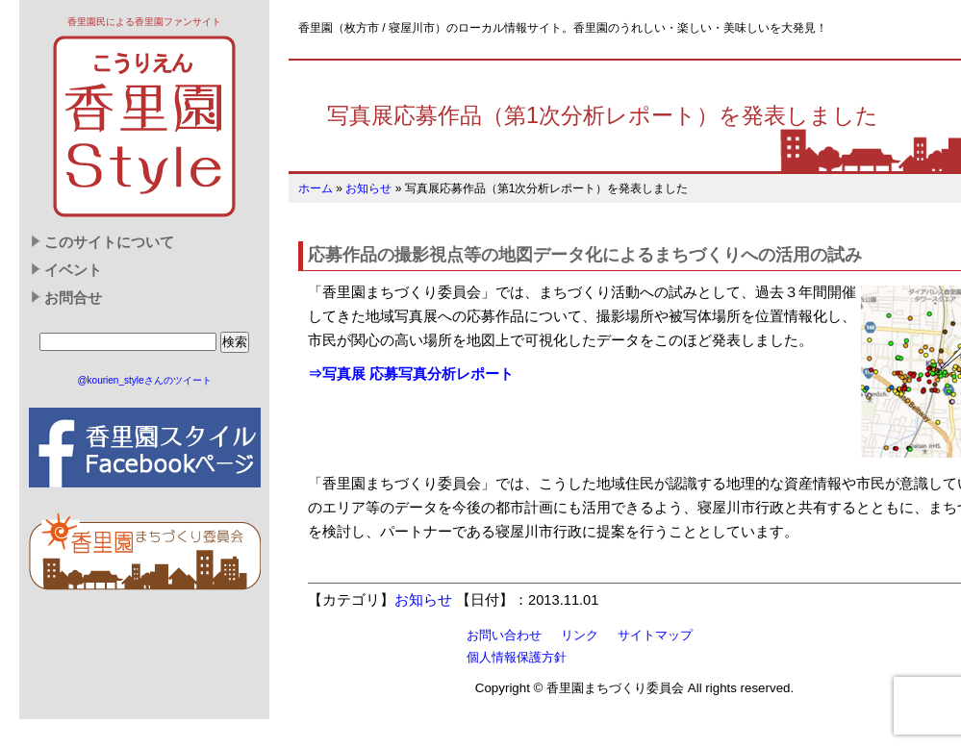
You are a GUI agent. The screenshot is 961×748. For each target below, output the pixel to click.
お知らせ (368, 188)
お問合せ (73, 298)
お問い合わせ (504, 635)
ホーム (315, 188)
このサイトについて (109, 242)
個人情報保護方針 (517, 657)
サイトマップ (655, 635)
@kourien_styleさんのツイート (144, 380)
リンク (579, 635)
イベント (73, 270)
